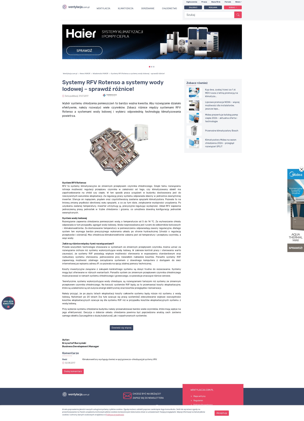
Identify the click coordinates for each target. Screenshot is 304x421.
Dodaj (232, 7)
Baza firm (215, 2)
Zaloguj (193, 7)
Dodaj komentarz (73, 371)
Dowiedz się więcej (121, 327)
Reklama (213, 7)
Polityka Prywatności (203, 405)
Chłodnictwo (169, 8)
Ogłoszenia (191, 2)
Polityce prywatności (115, 415)
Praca (204, 2)
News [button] (238, 2)
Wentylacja (103, 8)
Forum (228, 2)
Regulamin (198, 400)
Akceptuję (221, 413)
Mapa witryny (200, 396)
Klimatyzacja (125, 8)
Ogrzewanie (147, 8)
